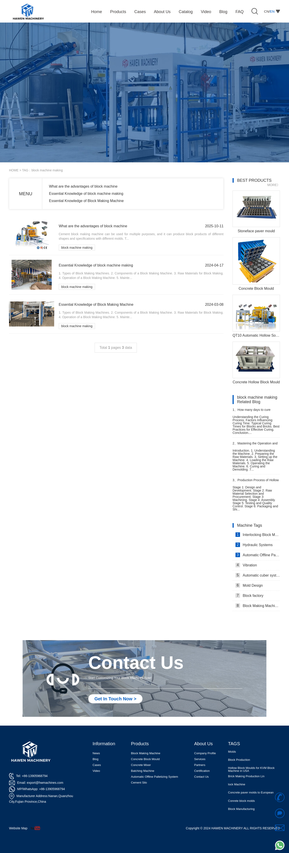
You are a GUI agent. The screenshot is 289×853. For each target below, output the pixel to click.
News (96, 753)
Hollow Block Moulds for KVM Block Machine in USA (251, 770)
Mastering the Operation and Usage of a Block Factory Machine (255, 445)
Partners (199, 765)
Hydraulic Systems (254, 545)
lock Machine (236, 784)
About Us (203, 743)
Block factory (249, 595)
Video (96, 771)
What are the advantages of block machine (83, 186)
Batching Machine (142, 771)
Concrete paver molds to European (251, 792)
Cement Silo (139, 782)
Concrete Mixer (141, 765)
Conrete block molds (241, 801)
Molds (232, 752)
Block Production (239, 760)
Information (104, 743)
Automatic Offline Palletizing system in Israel (257, 555)
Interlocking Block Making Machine (257, 534)
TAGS (234, 743)
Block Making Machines (257, 605)
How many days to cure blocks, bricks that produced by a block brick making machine (256, 411)
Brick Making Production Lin (246, 776)
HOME (14, 170)
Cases (97, 765)
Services (199, 759)
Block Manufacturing (241, 809)
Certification (202, 771)
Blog (95, 759)
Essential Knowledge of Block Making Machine (86, 201)
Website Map (18, 828)
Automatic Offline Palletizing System (154, 776)
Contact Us (201, 776)
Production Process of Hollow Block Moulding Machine (256, 482)
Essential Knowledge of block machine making (86, 193)
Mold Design (249, 585)
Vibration (246, 565)
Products (140, 743)
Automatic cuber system (257, 575)
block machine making (77, 247)
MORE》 (273, 185)
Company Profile (205, 753)
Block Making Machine (145, 753)
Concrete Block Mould (145, 759)
